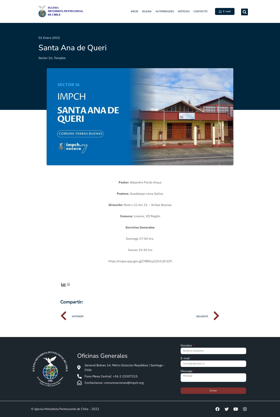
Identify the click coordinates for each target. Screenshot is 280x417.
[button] (244, 12)
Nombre (187, 346)
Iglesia (147, 11)
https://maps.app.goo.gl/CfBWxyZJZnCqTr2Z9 (140, 261)
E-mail (186, 359)
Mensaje (187, 371)
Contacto (200, 11)
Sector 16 (45, 58)
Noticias (184, 11)
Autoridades (165, 11)
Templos (60, 58)
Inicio (134, 11)
